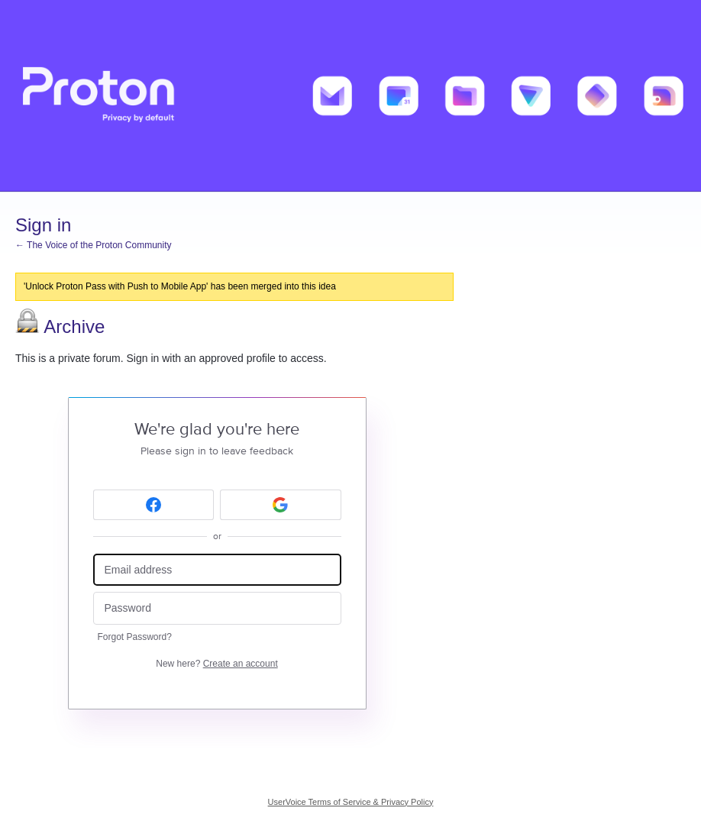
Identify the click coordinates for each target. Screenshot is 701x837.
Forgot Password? (135, 637)
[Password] (217, 608)
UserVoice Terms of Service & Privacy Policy (351, 801)
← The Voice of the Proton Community (93, 245)
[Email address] (217, 570)
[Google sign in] (280, 505)
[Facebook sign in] (154, 505)
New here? (216, 663)
